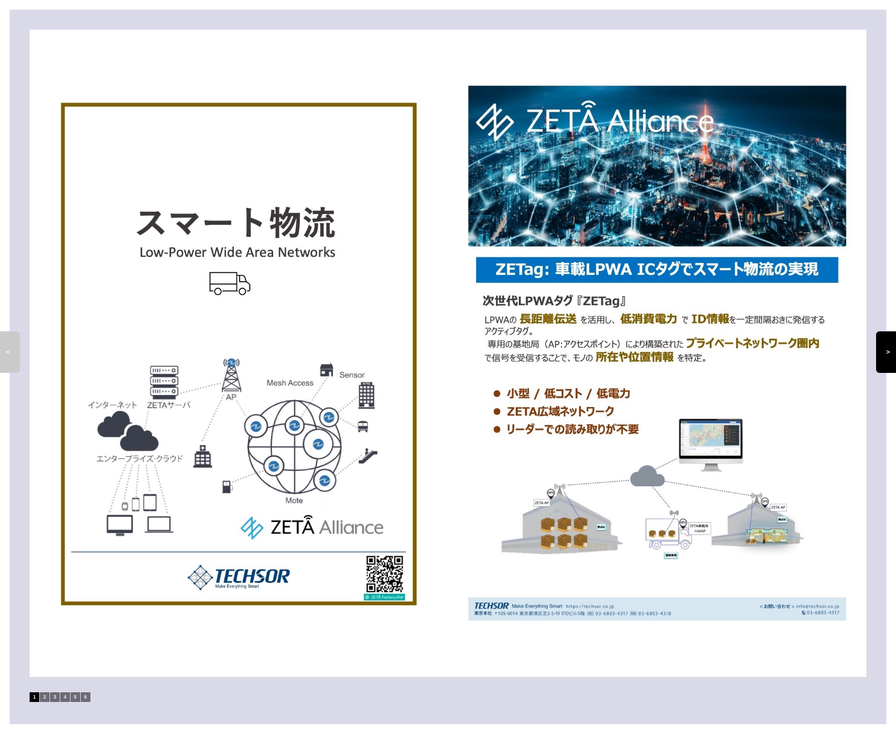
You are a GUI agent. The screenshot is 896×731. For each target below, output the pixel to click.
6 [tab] (85, 697)
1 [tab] (34, 697)
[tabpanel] (448, 353)
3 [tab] (54, 697)
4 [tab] (65, 697)
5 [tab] (75, 697)
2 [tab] (44, 697)
